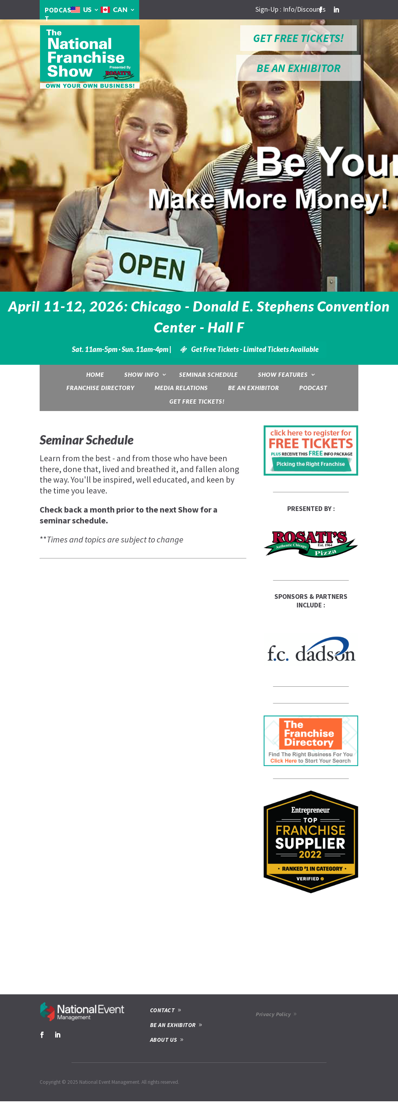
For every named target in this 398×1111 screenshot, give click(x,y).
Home (95, 374)
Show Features (283, 374)
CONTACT (162, 1010)
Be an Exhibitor (253, 387)
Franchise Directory (100, 387)
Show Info (141, 374)
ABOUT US (163, 1039)
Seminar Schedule (208, 374)
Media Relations (181, 387)
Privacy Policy (273, 1014)
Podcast (313, 387)
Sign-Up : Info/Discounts (290, 9)
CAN (120, 9)
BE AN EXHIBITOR (298, 68)
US (87, 9)
